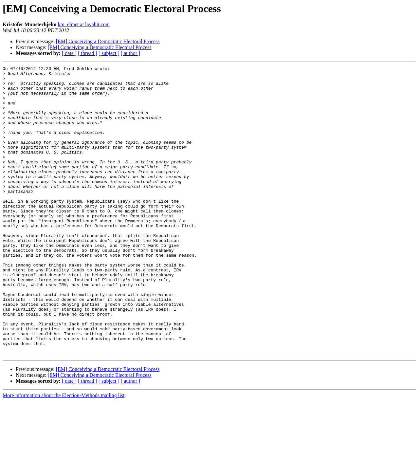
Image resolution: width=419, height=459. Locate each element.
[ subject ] (109, 53)
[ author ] (130, 53)
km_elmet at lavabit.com (84, 24)
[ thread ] (87, 53)
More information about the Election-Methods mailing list (63, 453)
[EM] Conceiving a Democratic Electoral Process (108, 41)
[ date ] (69, 53)
